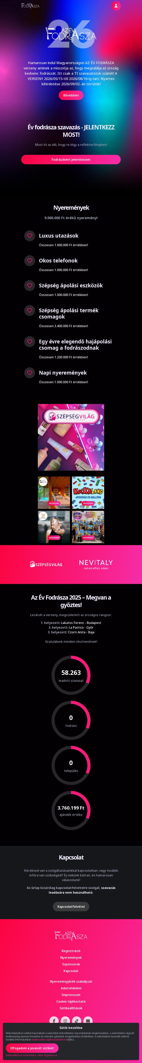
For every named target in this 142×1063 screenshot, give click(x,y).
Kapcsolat (71, 971)
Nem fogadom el (47, 1055)
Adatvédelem (71, 988)
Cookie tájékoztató (71, 1001)
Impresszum (71, 995)
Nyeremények (71, 957)
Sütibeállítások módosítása (21, 1055)
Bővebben (71, 95)
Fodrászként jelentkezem (71, 159)
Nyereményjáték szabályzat (71, 981)
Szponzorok (71, 964)
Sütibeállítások (71, 1008)
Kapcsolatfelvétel (71, 906)
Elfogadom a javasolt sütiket (32, 1048)
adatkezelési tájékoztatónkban (48, 1039)
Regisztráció (71, 951)
